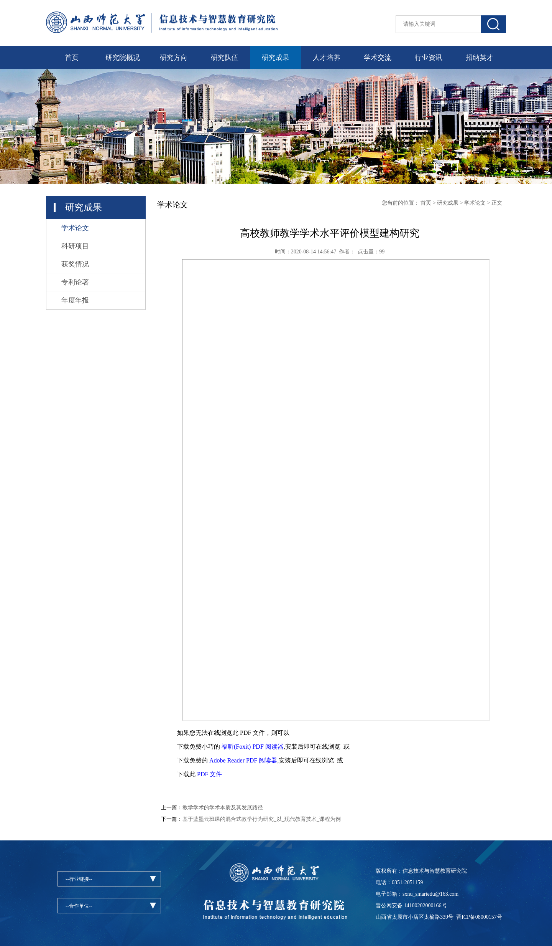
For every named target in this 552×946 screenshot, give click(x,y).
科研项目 (75, 246)
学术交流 (377, 57)
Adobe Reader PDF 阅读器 (243, 760)
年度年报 (75, 300)
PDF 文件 (209, 774)
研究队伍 (224, 57)
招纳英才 (479, 57)
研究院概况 (122, 57)
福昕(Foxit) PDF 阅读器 (253, 746)
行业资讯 (428, 57)
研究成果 (275, 57)
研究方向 (173, 57)
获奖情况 (75, 264)
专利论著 (75, 282)
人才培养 (326, 57)
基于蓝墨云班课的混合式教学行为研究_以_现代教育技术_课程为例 (261, 819)
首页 (72, 57)
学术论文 (75, 228)
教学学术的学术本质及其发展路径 (222, 807)
